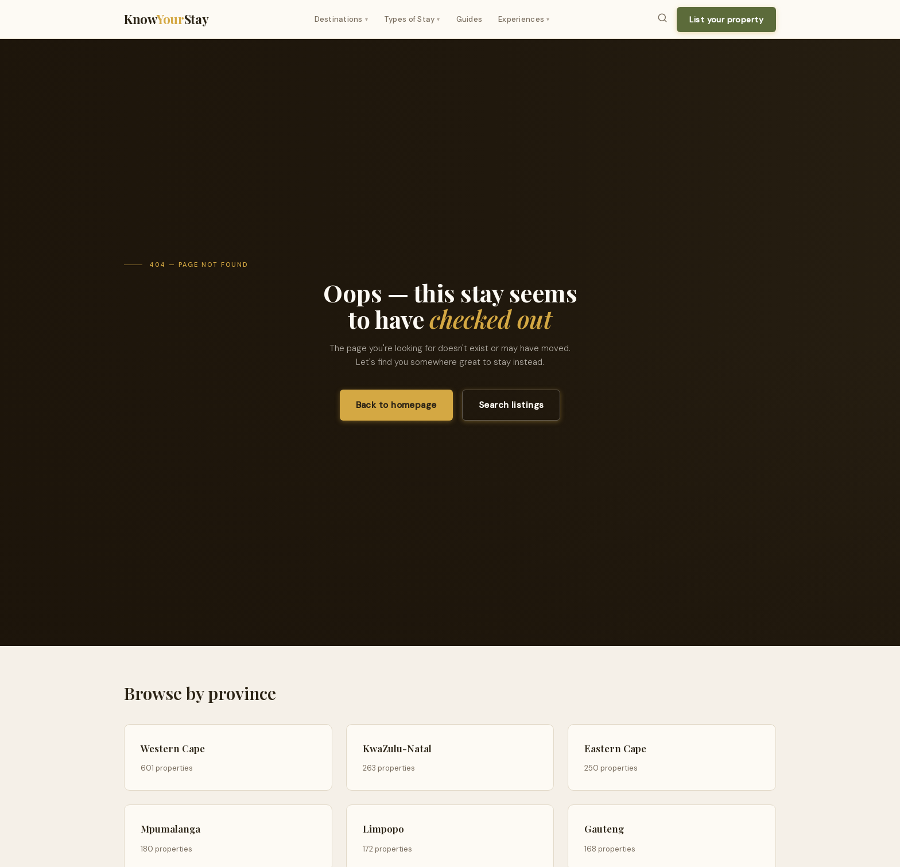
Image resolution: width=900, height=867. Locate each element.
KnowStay (166, 19)
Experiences (523, 19)
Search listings (511, 405)
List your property (726, 19)
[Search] (662, 19)
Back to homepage (396, 405)
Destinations (341, 19)
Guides (469, 19)
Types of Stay (412, 19)
